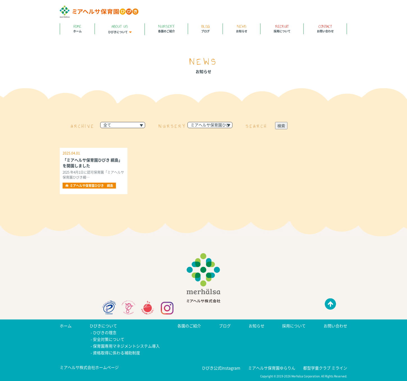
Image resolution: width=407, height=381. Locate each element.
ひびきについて (120, 28)
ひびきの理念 (104, 332)
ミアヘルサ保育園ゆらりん (271, 368)
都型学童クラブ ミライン (325, 368)
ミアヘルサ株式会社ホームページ (89, 367)
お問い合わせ (325, 28)
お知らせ (241, 28)
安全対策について (108, 339)
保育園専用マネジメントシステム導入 (126, 346)
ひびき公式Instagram (221, 368)
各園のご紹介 (166, 28)
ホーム (77, 28)
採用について (281, 28)
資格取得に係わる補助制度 (116, 352)
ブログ (205, 28)
